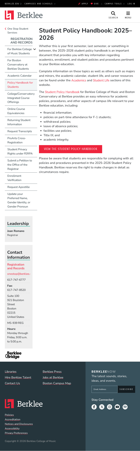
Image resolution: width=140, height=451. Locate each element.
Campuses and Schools (39, 4)
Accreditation (12, 419)
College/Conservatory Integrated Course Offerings (21, 98)
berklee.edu (12, 4)
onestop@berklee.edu (20, 274)
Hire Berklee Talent (18, 377)
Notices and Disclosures (19, 424)
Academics (78, 80)
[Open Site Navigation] (128, 14)
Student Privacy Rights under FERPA (20, 151)
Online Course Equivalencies (16, 111)
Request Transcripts (19, 131)
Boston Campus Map (57, 383)
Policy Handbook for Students (20, 85)
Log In (131, 4)
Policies (9, 415)
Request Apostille (18, 187)
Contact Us (12, 383)
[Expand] (34, 49)
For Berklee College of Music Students (19, 51)
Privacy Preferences (16, 433)
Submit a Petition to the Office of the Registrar (19, 165)
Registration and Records (21, 41)
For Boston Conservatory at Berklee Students (18, 64)
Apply (83, 4)
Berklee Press (52, 372)
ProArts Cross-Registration (16, 140)
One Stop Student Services (17, 30)
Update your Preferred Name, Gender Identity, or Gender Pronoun (18, 200)
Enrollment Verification (14, 178)
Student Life (101, 80)
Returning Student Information (18, 122)
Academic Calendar (19, 76)
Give (95, 4)
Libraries (10, 372)
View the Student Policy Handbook (73, 149)
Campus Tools (114, 4)
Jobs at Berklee (53, 377)
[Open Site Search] (113, 14)
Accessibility (12, 428)
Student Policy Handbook (62, 92)
